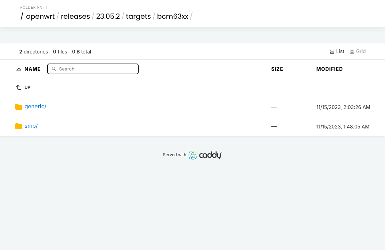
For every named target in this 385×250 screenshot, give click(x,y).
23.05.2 (108, 16)
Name (33, 69)
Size (277, 69)
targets (138, 16)
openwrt (40, 16)
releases (75, 16)
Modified (330, 69)
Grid (357, 51)
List (336, 51)
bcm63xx (172, 16)
